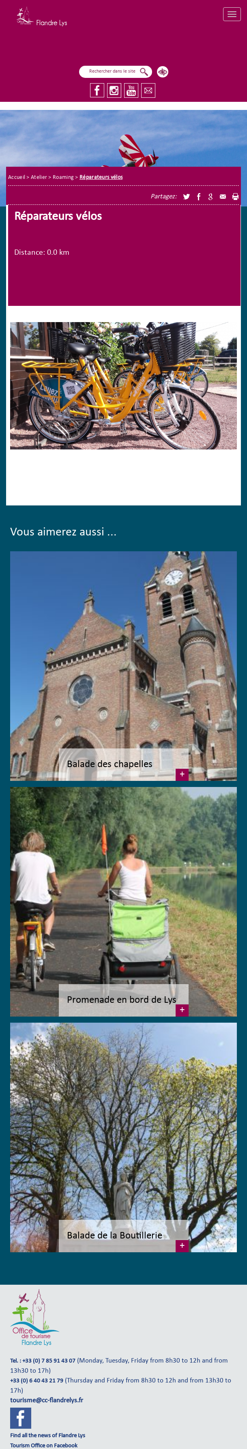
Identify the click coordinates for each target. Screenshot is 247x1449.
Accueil (16, 177)
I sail (90, 47)
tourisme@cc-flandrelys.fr (46, 1400)
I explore (152, 45)
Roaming (63, 177)
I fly (118, 47)
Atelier (39, 177)
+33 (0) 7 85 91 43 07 (48, 1361)
